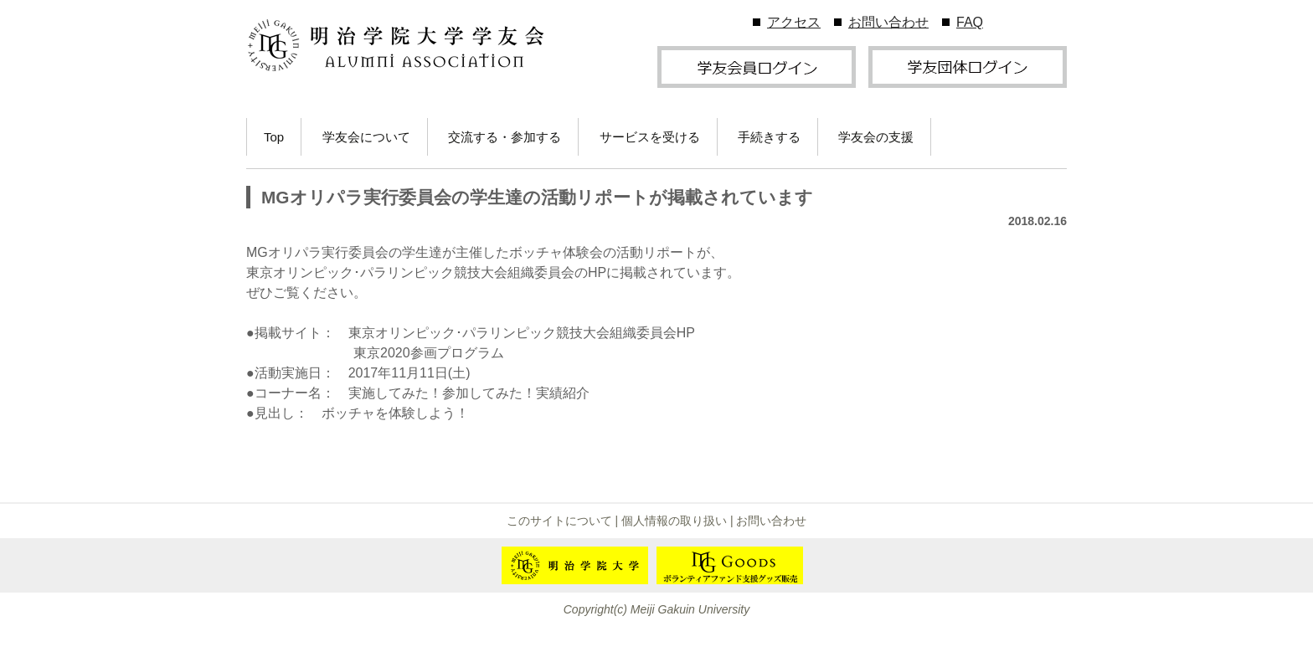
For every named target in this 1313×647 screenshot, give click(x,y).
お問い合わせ (888, 22)
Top (274, 137)
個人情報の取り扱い (674, 520)
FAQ (969, 22)
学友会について (366, 137)
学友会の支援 (876, 137)
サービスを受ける (650, 137)
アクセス (794, 22)
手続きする (769, 137)
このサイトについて (559, 520)
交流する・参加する (504, 137)
